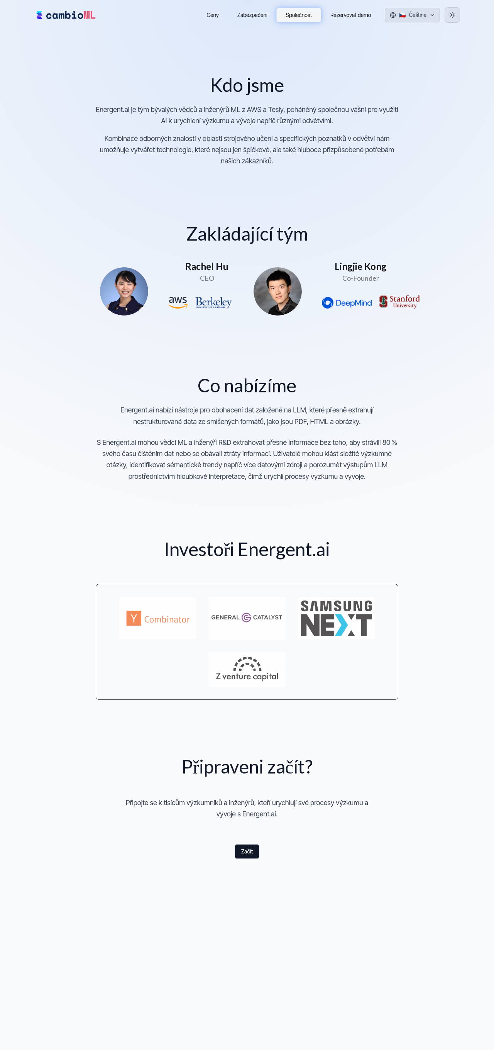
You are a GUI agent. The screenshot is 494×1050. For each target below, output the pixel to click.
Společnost (299, 15)
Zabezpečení (252, 15)
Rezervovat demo (350, 15)
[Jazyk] (412, 15)
